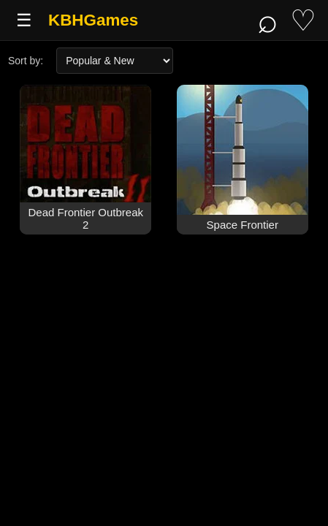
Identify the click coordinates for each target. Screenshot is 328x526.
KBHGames (93, 20)
